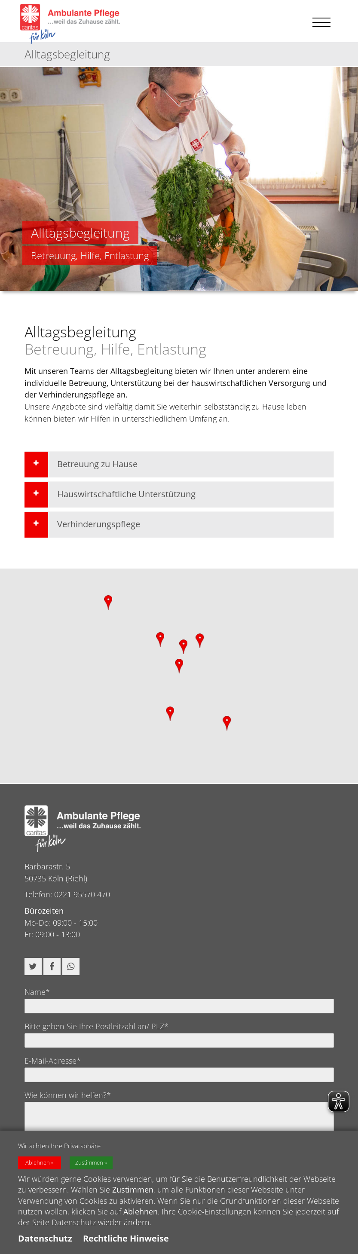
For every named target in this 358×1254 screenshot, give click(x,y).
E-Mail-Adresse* (52, 1060)
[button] (33, 966)
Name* (37, 992)
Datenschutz (45, 1238)
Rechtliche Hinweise (126, 1238)
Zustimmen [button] (89, 1162)
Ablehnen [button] (37, 1162)
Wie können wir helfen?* (67, 1095)
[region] (179, 676)
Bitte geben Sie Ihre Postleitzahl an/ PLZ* (96, 1026)
